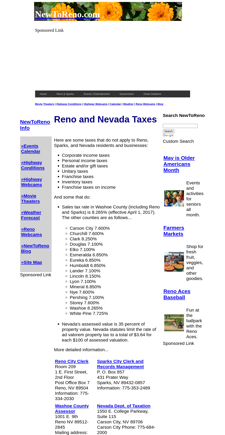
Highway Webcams (96, 104)
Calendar (115, 104)
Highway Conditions (69, 104)
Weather (128, 104)
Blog (160, 104)
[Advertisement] (112, 60)
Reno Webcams (145, 104)
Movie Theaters (44, 104)
